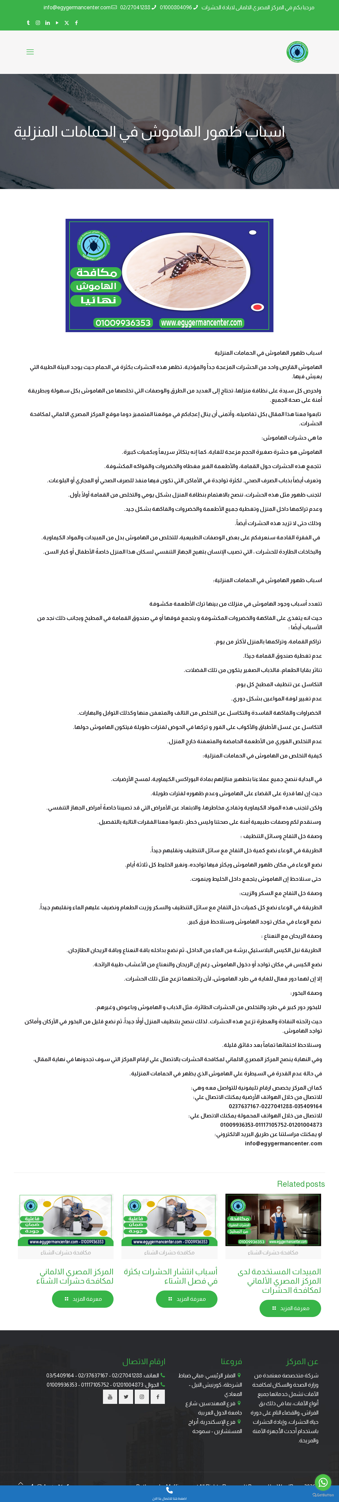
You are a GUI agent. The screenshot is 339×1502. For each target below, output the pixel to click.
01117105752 (95, 1385)
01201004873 (128, 1385)
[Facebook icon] (76, 23)
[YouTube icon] (57, 23)
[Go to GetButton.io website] (323, 1495)
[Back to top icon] (21, 1483)
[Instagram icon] (37, 23)
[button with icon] (158, 1397)
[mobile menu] (30, 52)
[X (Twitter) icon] (66, 23)
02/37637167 (93, 1375)
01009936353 (62, 1385)
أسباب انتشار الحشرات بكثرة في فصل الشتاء (171, 1276)
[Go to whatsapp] (323, 1482)
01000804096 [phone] (176, 7)
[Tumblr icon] (28, 23)
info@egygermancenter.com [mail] (77, 7)
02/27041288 (127, 1375)
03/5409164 (60, 1375)
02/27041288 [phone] (135, 7)
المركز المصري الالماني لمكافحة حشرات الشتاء (75, 1276)
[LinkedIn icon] (47, 23)
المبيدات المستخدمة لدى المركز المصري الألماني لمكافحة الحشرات (279, 1280)
